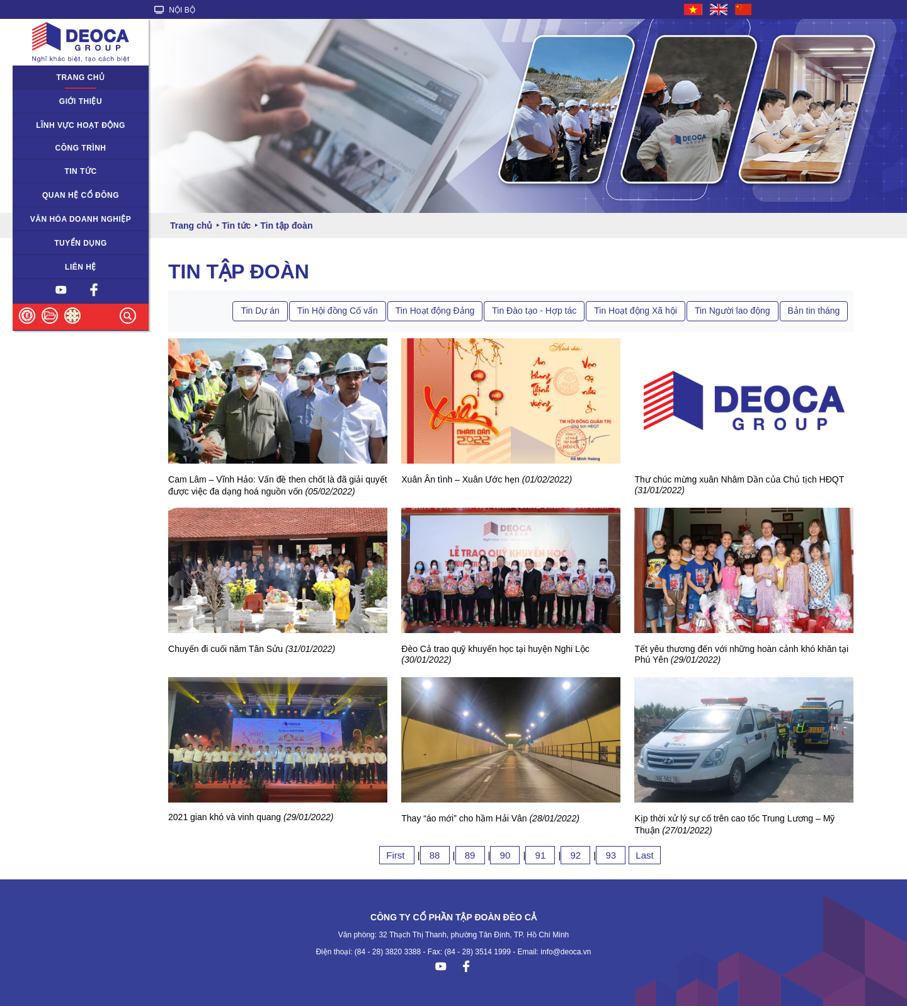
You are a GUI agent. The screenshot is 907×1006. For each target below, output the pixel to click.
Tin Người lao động (732, 311)
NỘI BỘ (174, 10)
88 (435, 855)
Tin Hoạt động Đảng (435, 311)
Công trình (80, 148)
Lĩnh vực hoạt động (80, 125)
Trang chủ (81, 77)
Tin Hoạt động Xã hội (635, 311)
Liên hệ (80, 267)
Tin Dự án (260, 311)
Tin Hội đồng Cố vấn (337, 311)
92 (575, 855)
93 (611, 855)
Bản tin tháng (814, 311)
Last (644, 855)
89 (470, 855)
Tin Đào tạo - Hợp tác (534, 311)
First (396, 855)
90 (505, 855)
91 (540, 855)
